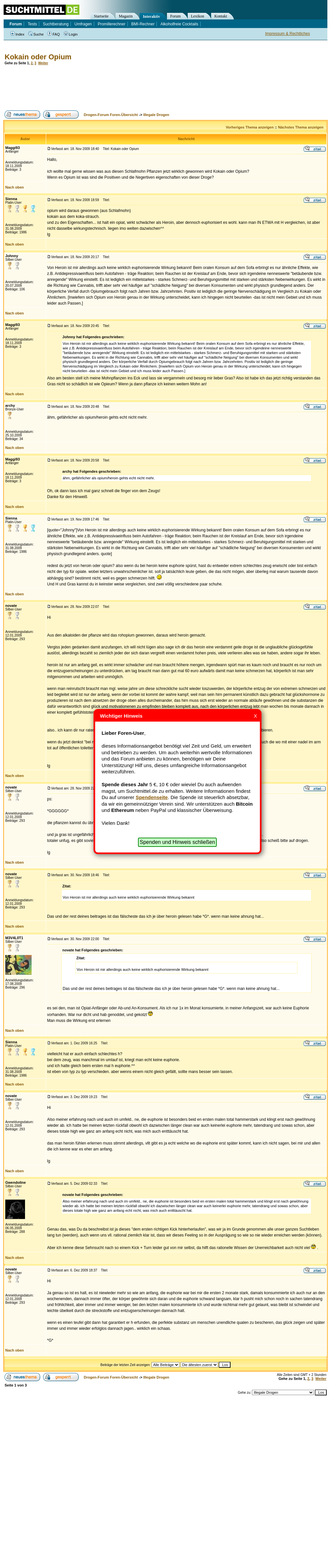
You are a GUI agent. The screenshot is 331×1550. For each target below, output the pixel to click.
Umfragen (83, 24)
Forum (175, 16)
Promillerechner (111, 24)
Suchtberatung (56, 24)
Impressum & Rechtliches (287, 33)
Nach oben (14, 187)
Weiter (43, 63)
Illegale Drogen (156, 115)
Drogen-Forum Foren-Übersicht (111, 115)
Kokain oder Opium (38, 57)
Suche (35, 34)
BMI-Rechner (143, 24)
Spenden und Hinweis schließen (177, 842)
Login (71, 34)
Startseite (101, 16)
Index (17, 34)
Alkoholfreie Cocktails (179, 24)
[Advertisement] (123, 88)
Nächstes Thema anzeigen (300, 127)
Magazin (126, 16)
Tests (32, 24)
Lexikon (197, 16)
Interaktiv (151, 16)
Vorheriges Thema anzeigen (250, 127)
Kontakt (220, 16)
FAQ (53, 34)
